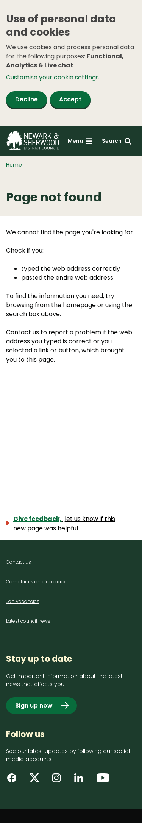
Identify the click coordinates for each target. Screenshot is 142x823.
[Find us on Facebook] (14, 780)
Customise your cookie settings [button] (52, 77)
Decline (26, 99)
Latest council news (28, 621)
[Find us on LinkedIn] (81, 780)
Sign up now (34, 705)
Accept (70, 99)
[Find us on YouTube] (103, 780)
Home (14, 164)
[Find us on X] (36, 780)
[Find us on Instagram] (59, 780)
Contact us (18, 562)
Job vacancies (22, 601)
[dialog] (71, 63)
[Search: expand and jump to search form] (116, 141)
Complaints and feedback (36, 581)
